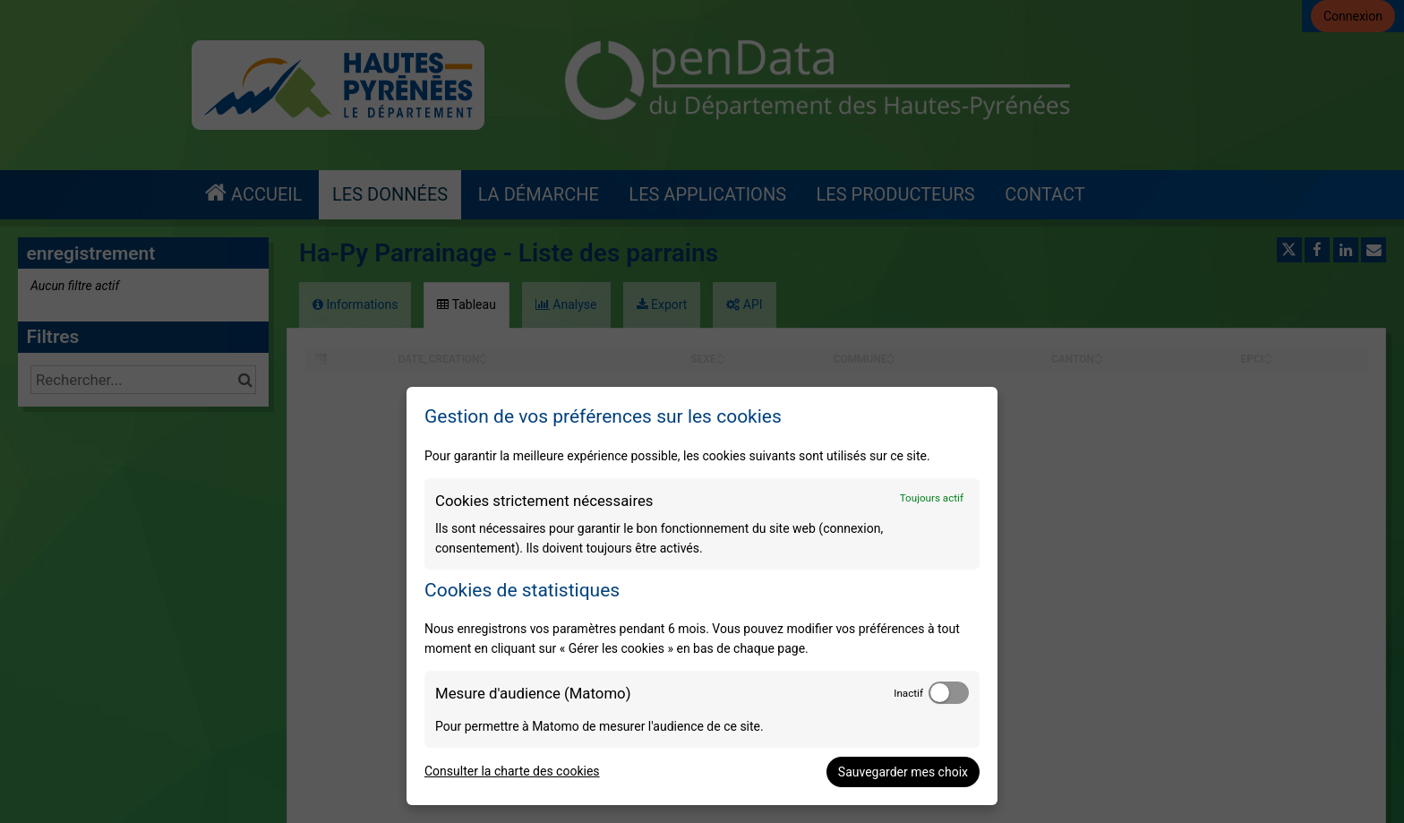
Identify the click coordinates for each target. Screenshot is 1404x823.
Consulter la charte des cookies (512, 771)
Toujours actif (931, 498)
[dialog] (702, 596)
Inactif (908, 693)
